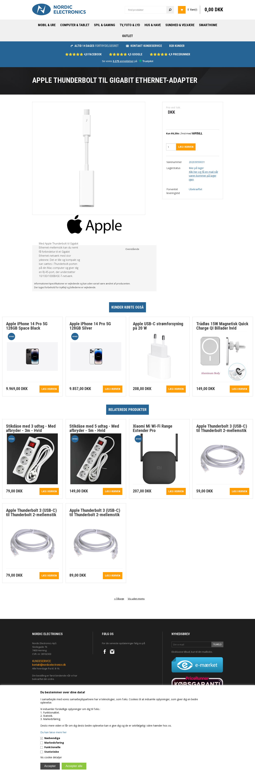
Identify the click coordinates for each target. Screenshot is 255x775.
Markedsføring (54, 742)
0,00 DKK (214, 10)
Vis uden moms (136, 598)
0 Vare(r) (192, 9)
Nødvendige (52, 738)
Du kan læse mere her (53, 732)
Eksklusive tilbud (181, 651)
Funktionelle (52, 747)
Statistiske (51, 751)
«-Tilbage (119, 598)
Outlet (127, 36)
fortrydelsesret (95, 46)
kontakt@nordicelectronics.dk (49, 664)
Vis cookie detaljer (51, 757)
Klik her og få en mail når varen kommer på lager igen (203, 175)
